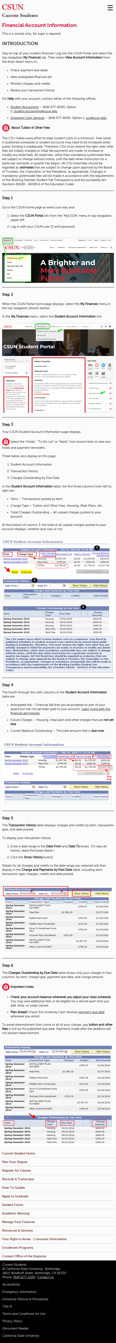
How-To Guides (13, 1187)
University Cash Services (27, 118)
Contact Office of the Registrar (24, 1256)
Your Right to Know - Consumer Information (34, 1239)
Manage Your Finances (18, 1222)
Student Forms (12, 1205)
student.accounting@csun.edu (35, 111)
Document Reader (15, 1328)
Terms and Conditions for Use (23, 1313)
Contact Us (45, 1277)
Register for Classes (16, 1170)
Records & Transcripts (18, 1179)
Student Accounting (24, 107)
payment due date (91, 1012)
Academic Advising (16, 1213)
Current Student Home (18, 1153)
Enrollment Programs (17, 1247)
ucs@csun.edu (96, 118)
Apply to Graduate (15, 1196)
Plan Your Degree (14, 1162)
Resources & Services (17, 1230)
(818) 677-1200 (24, 1277)
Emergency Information (19, 1291)
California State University (20, 1335)
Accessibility (11, 1284)
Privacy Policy (12, 1321)
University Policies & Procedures (25, 1299)
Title (7, 1306)
